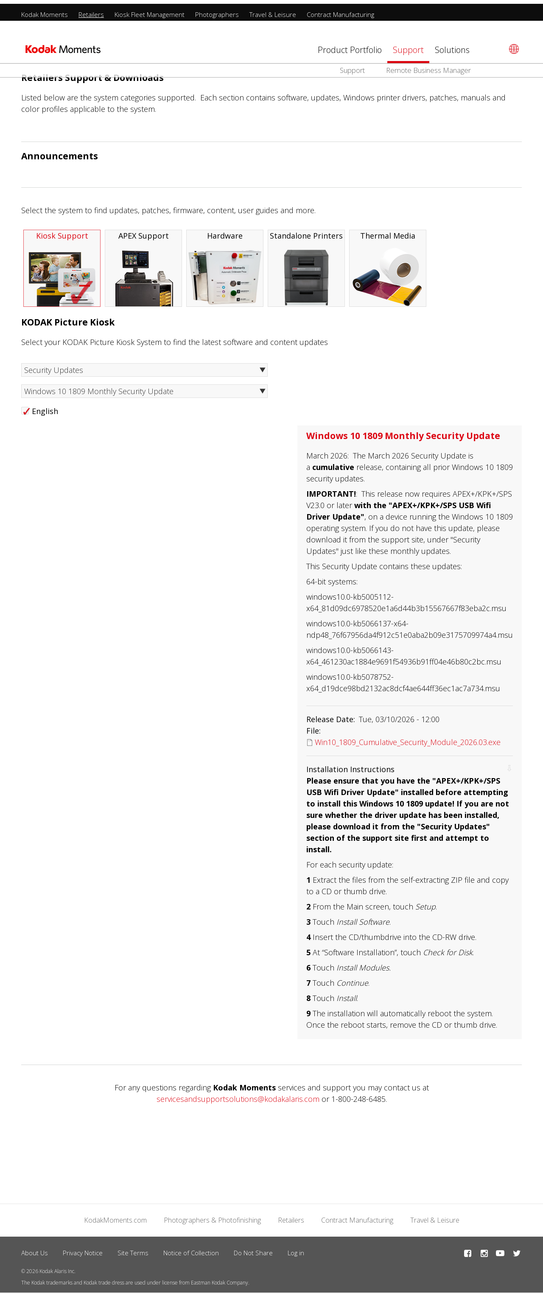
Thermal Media (388, 268)
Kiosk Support (62, 268)
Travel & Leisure (272, 10)
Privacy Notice (83, 1253)
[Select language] (513, 45)
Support (408, 46)
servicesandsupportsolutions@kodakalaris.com (238, 1099)
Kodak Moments (44, 10)
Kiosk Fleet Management (150, 10)
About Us (34, 1253)
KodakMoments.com (115, 1220)
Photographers (217, 10)
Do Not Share (253, 1253)
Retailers (91, 10)
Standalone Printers (306, 268)
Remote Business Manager (428, 66)
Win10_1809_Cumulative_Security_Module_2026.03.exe (408, 742)
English (45, 411)
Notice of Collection (191, 1253)
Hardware (225, 268)
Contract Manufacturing (340, 10)
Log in (296, 1253)
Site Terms (133, 1253)
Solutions (452, 46)
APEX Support (143, 268)
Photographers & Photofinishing (212, 1220)
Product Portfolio (350, 46)
